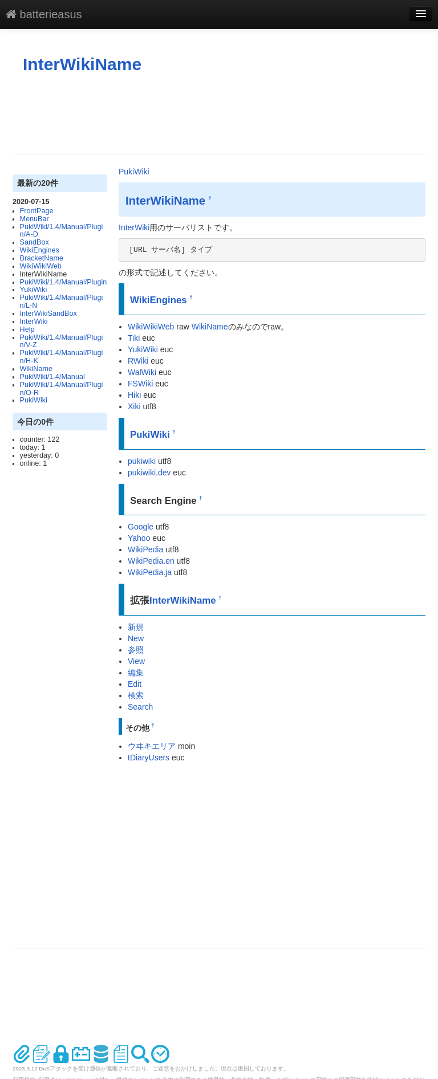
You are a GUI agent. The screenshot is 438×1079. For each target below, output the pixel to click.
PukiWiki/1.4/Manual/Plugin (63, 282)
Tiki (134, 338)
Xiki (134, 406)
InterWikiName (82, 64)
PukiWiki (33, 400)
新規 (136, 627)
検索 (136, 695)
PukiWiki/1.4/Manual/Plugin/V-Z (61, 341)
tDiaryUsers (148, 757)
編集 (136, 672)
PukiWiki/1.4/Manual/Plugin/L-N (61, 302)
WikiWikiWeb (41, 266)
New (136, 638)
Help (27, 329)
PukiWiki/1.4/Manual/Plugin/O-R (61, 389)
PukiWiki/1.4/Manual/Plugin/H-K (61, 357)
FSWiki (140, 383)
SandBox (34, 242)
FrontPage (37, 211)
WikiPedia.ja (150, 572)
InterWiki (34, 321)
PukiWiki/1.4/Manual (52, 377)
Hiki (134, 395)
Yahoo (139, 538)
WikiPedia (145, 549)
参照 (136, 649)
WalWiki (142, 372)
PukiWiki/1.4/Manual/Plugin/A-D (61, 231)
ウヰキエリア (152, 746)
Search (140, 706)
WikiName (36, 369)
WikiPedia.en (151, 560)
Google (140, 526)
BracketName (41, 258)
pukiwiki (142, 461)
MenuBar (34, 219)
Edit (134, 684)
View (136, 661)
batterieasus (44, 14)
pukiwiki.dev (149, 472)
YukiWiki (33, 290)
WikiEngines (39, 250)
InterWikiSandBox (48, 313)
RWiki (138, 360)
